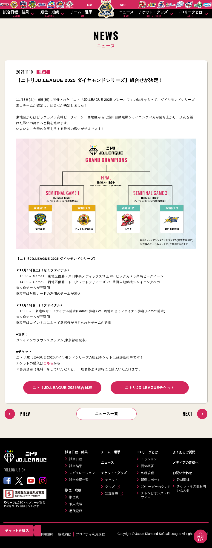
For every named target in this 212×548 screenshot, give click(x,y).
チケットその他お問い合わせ (191, 488)
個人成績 (75, 504)
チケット (111, 480)
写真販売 (111, 493)
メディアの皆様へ (185, 462)
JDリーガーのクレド (156, 487)
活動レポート (150, 480)
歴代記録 (75, 511)
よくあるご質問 (184, 452)
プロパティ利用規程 (90, 534)
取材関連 (183, 480)
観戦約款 (64, 534)
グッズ (110, 487)
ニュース (126, 14)
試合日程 (75, 459)
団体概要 (147, 466)
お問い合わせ (182, 473)
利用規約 (46, 534)
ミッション (149, 459)
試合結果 (75, 466)
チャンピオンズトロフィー (155, 495)
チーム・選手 (81, 14)
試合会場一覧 (79, 480)
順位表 (74, 497)
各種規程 (147, 473)
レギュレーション (82, 473)
